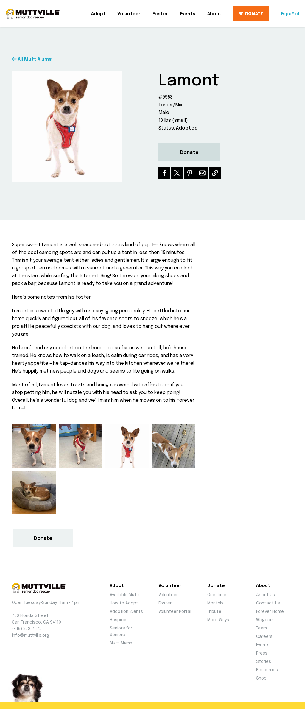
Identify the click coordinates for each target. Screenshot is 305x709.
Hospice (118, 620)
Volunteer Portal (174, 612)
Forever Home (270, 612)
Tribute (214, 612)
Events (187, 14)
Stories (263, 662)
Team (261, 628)
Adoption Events (126, 612)
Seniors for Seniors (121, 631)
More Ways (218, 620)
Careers (264, 637)
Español (290, 14)
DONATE (251, 14)
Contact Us (268, 603)
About (214, 14)
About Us (265, 595)
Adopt (98, 14)
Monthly (215, 603)
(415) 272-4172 (27, 629)
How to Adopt (124, 603)
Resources (267, 670)
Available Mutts (125, 595)
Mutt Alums (121, 643)
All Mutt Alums (32, 59)
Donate (189, 152)
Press (261, 653)
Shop (261, 678)
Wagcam (265, 620)
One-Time (216, 595)
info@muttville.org (30, 635)
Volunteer (129, 14)
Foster (160, 14)
